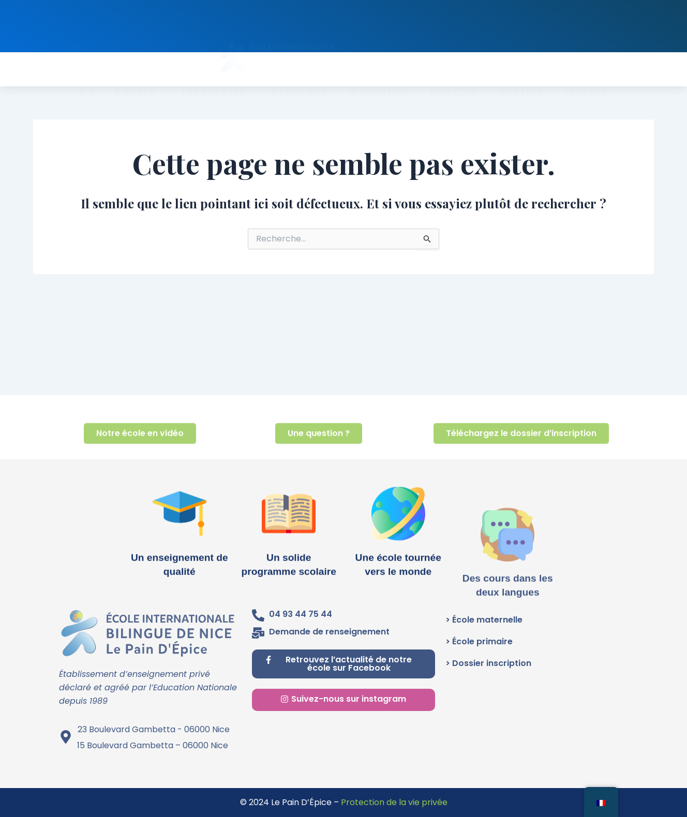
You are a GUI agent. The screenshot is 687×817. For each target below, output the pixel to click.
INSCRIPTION (379, 72)
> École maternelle (483, 620)
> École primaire (479, 641)
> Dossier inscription (488, 663)
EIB (87, 72)
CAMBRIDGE (300, 72)
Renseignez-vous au (423, 27)
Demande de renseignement (329, 632)
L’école (138, 72)
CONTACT (521, 72)
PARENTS (586, 72)
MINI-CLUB (454, 72)
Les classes (216, 72)
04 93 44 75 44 (300, 614)
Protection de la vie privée (394, 802)
